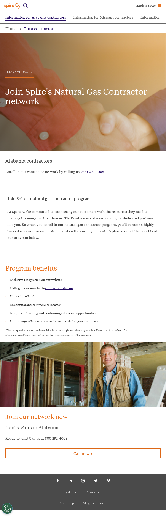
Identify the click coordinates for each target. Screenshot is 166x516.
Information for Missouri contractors (103, 16)
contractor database (59, 288)
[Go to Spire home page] (12, 6)
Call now (83, 453)
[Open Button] (26, 6)
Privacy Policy (94, 492)
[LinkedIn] (70, 480)
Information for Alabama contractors (35, 16)
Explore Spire (146, 5)
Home (10, 28)
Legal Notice (70, 492)
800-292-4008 (92, 171)
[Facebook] (57, 480)
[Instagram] (83, 480)
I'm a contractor (38, 28)
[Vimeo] (108, 480)
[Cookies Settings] (7, 508)
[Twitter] (96, 480)
